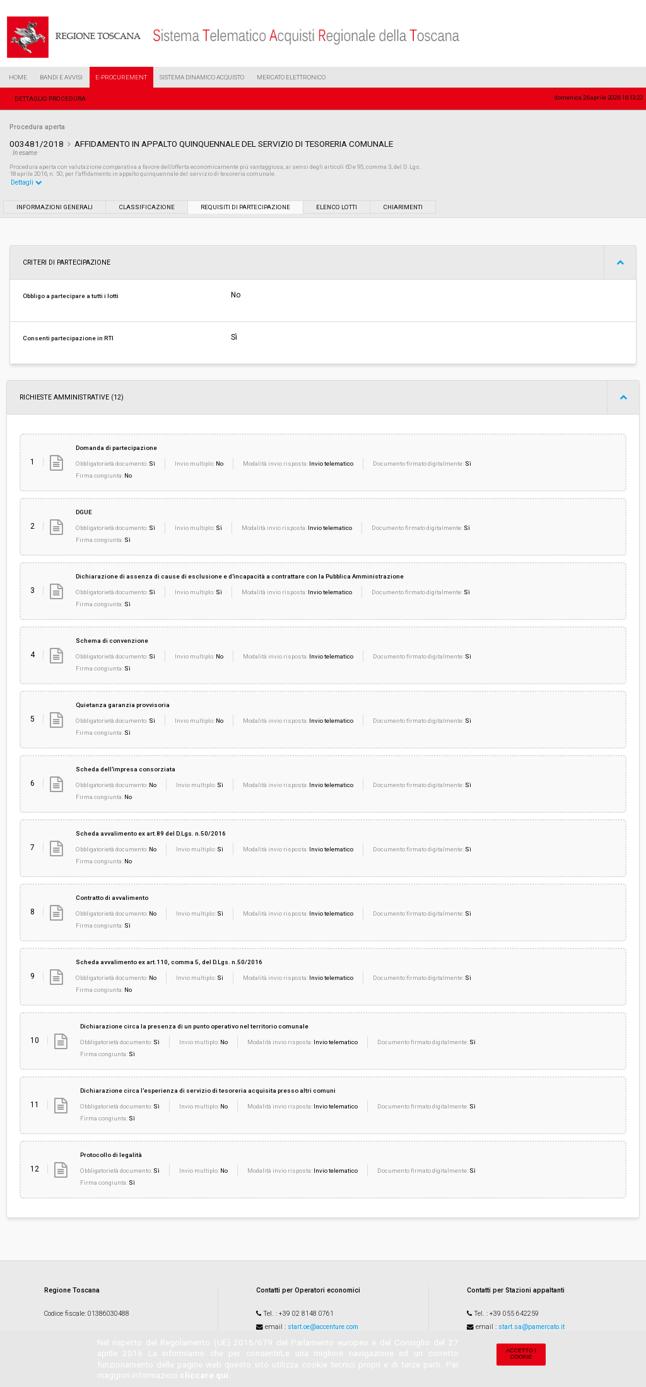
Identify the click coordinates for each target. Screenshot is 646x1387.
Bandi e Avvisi (61, 77)
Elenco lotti (336, 207)
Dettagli (26, 182)
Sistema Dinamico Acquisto (202, 77)
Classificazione (147, 207)
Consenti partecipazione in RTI (68, 338)
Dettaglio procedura (50, 98)
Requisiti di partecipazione (245, 207)
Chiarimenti (403, 207)
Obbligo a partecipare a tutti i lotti (71, 295)
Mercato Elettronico (291, 77)
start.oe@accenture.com (323, 1327)
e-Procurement (121, 77)
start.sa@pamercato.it (531, 1327)
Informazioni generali (54, 207)
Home (18, 77)
